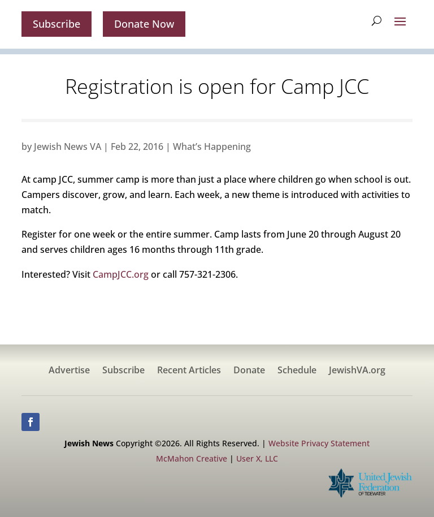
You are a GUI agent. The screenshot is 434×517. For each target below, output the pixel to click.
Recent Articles (189, 371)
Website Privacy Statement (319, 443)
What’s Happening (212, 146)
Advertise (69, 371)
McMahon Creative (191, 458)
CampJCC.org (121, 274)
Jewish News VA (67, 146)
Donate (249, 371)
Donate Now (144, 24)
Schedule (296, 371)
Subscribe (56, 24)
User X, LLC (257, 458)
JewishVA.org (357, 371)
